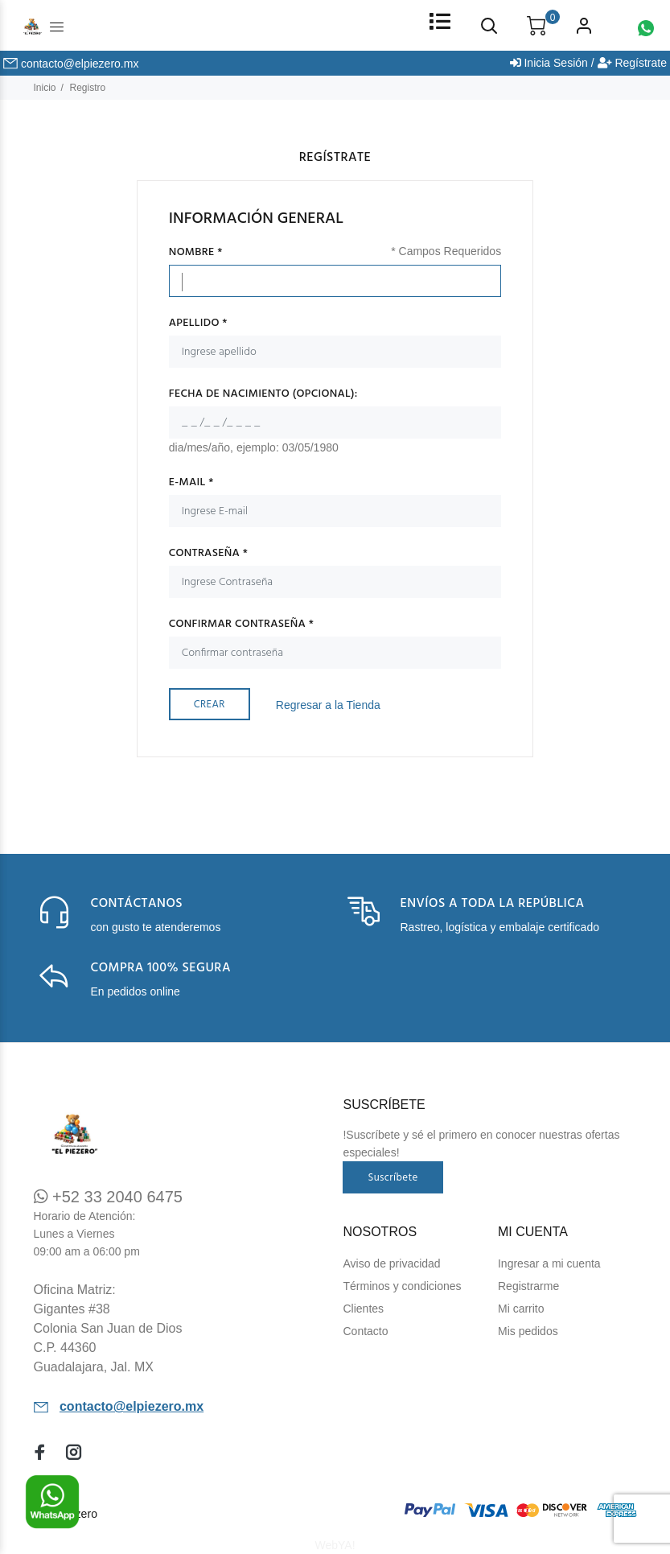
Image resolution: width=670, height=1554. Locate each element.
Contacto (365, 1331)
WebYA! (334, 1545)
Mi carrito (521, 1308)
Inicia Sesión (549, 62)
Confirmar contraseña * (241, 624)
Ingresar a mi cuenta (549, 1263)
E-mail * (191, 483)
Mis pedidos (528, 1331)
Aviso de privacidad (391, 1263)
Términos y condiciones (402, 1286)
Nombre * (196, 253)
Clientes (363, 1308)
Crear (209, 704)
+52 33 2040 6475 (108, 1197)
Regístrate (632, 62)
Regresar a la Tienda (328, 705)
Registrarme (528, 1286)
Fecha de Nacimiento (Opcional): (263, 394)
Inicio (45, 87)
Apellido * (198, 323)
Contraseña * (208, 554)
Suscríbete (392, 1177)
